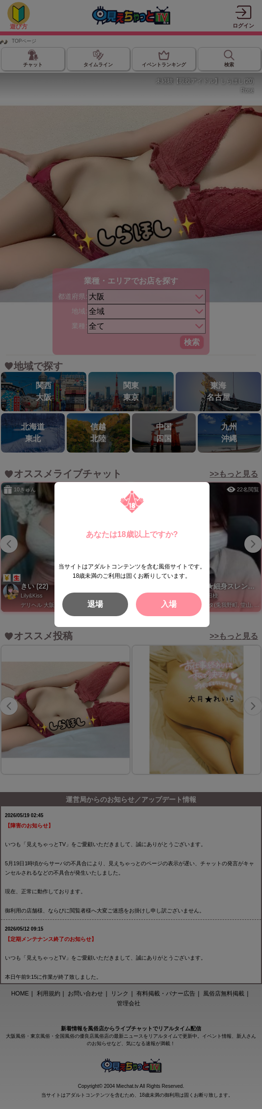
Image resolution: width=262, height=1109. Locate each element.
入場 (169, 604)
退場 (95, 604)
